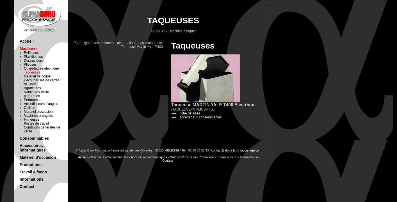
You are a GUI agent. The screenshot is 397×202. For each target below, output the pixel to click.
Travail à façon (33, 172)
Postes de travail (36, 123)
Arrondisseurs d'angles (41, 104)
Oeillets (29, 108)
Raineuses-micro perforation (36, 94)
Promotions (31, 164)
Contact (27, 186)
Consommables (34, 138)
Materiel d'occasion (38, 112)
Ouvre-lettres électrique (41, 68)
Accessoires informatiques (33, 147)
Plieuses (30, 64)
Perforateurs (33, 100)
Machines (29, 48)
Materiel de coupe (37, 76)
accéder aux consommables (201, 117)
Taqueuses (32, 72)
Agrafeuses (32, 88)
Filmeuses (31, 119)
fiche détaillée (190, 113)
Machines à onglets (38, 116)
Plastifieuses (33, 57)
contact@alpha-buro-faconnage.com (236, 150)
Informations (32, 179)
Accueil (27, 41)
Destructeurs (33, 61)
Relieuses (31, 53)
